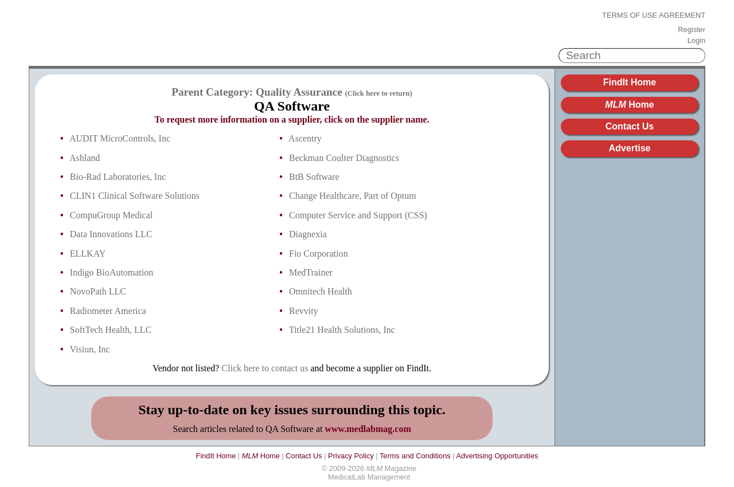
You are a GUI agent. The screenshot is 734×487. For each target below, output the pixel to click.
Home (629, 104)
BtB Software (314, 177)
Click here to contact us (264, 368)
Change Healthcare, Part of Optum (352, 196)
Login (696, 41)
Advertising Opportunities (497, 455)
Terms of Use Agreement (653, 15)
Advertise (630, 148)
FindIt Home (629, 82)
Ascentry (305, 138)
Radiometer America (108, 311)
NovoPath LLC (98, 291)
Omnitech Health (320, 291)
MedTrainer (311, 272)
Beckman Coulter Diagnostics (344, 158)
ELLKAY (88, 253)
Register (691, 30)
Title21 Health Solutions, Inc (342, 330)
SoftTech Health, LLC (110, 330)
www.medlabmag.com (368, 429)
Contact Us (630, 126)
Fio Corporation (318, 253)
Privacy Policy (351, 455)
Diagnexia (308, 234)
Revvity (303, 311)
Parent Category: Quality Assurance (291, 92)
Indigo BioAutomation (111, 272)
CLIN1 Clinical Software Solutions (135, 196)
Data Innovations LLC (111, 234)
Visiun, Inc (90, 349)
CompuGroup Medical (111, 215)
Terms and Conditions (415, 455)
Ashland (84, 158)
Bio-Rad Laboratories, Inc (118, 177)
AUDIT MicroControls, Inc (119, 138)
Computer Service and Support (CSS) (358, 215)
